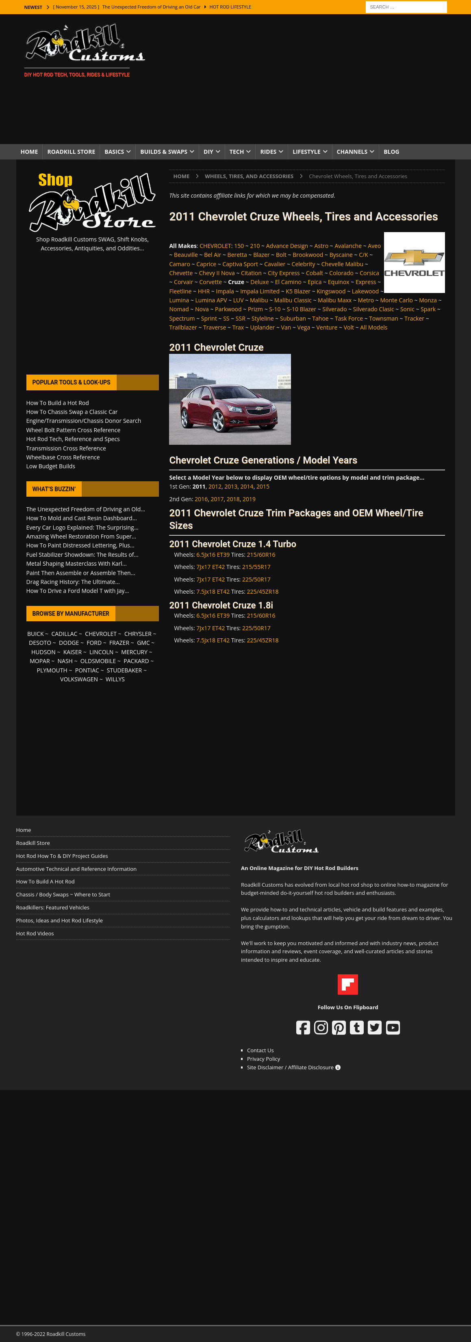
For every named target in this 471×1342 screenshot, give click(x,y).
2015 (262, 486)
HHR (204, 291)
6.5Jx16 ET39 (213, 554)
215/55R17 (256, 567)
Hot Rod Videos (35, 933)
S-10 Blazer (301, 309)
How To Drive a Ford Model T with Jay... (77, 591)
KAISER (72, 652)
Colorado (341, 273)
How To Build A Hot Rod (45, 881)
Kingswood (331, 291)
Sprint (209, 318)
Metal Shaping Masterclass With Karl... (76, 563)
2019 (249, 499)
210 (255, 246)
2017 (217, 499)
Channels (352, 151)
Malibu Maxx (335, 300)
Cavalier (274, 264)
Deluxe (259, 282)
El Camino (288, 282)
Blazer (261, 254)
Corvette (210, 282)
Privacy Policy (263, 1058)
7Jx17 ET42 (210, 567)
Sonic (407, 309)
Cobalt (314, 273)
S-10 (274, 309)
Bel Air (212, 254)
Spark (428, 309)
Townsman (383, 318)
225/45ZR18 (263, 591)
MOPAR (40, 661)
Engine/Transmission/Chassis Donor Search (83, 420)
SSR (240, 318)
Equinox (338, 282)
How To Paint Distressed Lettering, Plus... (80, 545)
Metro (366, 300)
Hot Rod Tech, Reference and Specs (73, 439)
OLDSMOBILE (98, 661)
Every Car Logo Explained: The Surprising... (82, 527)
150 (239, 246)
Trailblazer (183, 327)
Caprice (206, 264)
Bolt (281, 254)
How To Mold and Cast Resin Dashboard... (81, 518)
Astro (321, 246)
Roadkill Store (71, 151)
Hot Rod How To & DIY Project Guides (62, 855)
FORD (94, 642)
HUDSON (43, 652)
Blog (391, 151)
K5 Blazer (298, 291)
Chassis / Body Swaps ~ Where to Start (63, 894)
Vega (303, 327)
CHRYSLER (138, 634)
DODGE (69, 642)
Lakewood (365, 291)
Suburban (293, 318)
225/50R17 (256, 579)
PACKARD (136, 661)
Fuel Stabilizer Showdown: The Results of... (82, 554)
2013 (230, 486)
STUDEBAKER (124, 670)
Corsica (369, 273)
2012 (214, 486)
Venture (326, 327)
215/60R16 (261, 554)
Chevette (181, 273)
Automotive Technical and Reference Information (76, 868)
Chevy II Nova (217, 273)
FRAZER (119, 642)
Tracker (414, 318)
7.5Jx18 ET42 (213, 591)
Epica (314, 282)
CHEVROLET (215, 246)
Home (29, 151)
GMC (143, 642)
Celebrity (303, 264)
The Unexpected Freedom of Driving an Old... (85, 509)
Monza (428, 300)
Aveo (374, 246)
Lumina (179, 300)
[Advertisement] (306, 79)
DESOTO (40, 642)
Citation (251, 273)
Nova (202, 309)
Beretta (237, 254)
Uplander (262, 327)
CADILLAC (64, 634)
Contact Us (260, 1050)
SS (226, 318)
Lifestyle (306, 151)
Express (366, 282)
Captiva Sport (240, 264)
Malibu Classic (293, 300)
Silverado (334, 309)
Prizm (255, 309)
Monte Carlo (396, 300)
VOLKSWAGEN (79, 679)
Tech (237, 151)
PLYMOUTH (52, 670)
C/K (363, 254)
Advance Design (287, 246)
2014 (247, 486)
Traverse (214, 327)
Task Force (349, 318)
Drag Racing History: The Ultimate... (73, 582)
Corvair (183, 282)
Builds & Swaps (163, 151)
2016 (201, 499)
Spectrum (182, 318)
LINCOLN (101, 652)
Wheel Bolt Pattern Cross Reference (73, 430)
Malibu (259, 300)
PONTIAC (87, 670)
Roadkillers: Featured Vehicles (52, 907)
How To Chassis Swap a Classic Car (72, 412)
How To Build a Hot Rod (57, 403)
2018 (233, 499)
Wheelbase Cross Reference (63, 457)
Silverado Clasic (373, 309)
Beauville (186, 254)
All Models (373, 327)
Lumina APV (211, 300)
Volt (349, 327)
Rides (268, 151)
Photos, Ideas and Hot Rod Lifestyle (59, 920)
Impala (225, 291)
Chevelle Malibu (342, 264)
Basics (114, 151)
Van (286, 327)
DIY (208, 151)
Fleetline (180, 291)
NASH (65, 661)
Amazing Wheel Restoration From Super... (81, 536)
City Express (284, 273)
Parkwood (228, 309)
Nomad (179, 309)
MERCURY (134, 652)
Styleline (263, 318)
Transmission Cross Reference (66, 448)
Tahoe (320, 318)
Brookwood (308, 254)
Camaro (179, 264)
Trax (238, 327)
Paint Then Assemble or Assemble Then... (80, 573)
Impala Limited (260, 291)
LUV (238, 300)
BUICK (35, 634)
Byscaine (341, 254)
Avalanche (348, 246)
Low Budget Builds (50, 466)
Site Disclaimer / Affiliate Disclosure (294, 1067)
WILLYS (115, 679)
